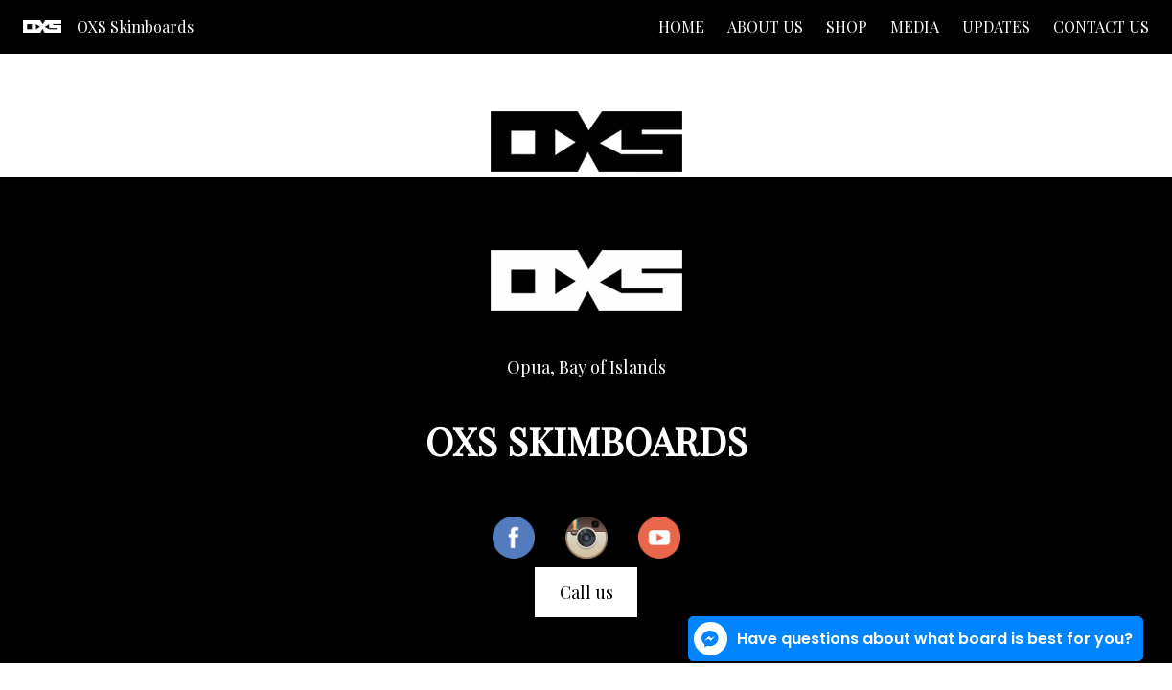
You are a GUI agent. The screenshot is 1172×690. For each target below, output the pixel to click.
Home (681, 26)
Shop (846, 26)
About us (765, 26)
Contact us (1101, 26)
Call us (586, 592)
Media (914, 26)
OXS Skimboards (135, 26)
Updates (996, 26)
